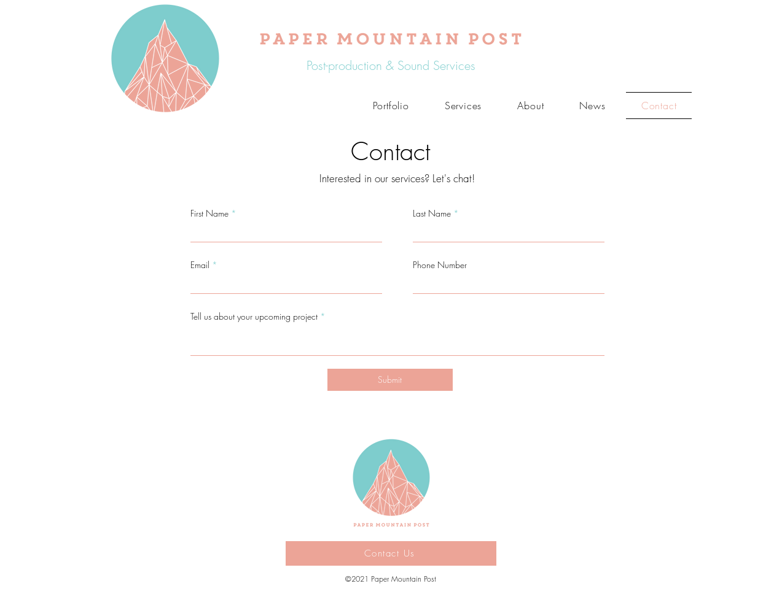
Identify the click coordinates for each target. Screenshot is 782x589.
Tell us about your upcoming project (254, 316)
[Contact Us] (391, 553)
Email (199, 265)
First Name (209, 213)
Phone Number (440, 265)
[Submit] (390, 379)
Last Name (432, 213)
